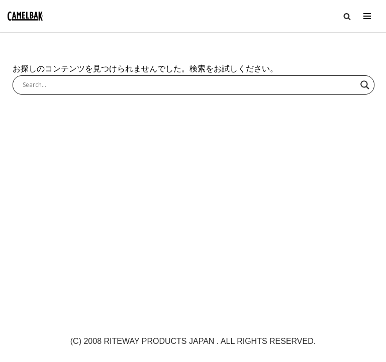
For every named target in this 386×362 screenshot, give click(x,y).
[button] (347, 16)
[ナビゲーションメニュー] (367, 16)
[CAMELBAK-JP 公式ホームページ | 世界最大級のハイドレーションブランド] (25, 16)
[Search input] (189, 85)
